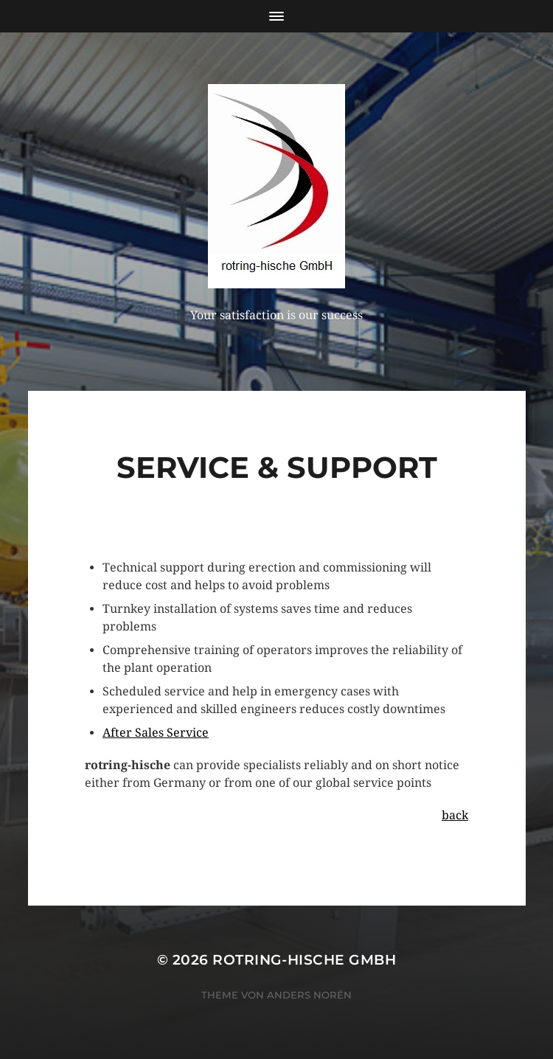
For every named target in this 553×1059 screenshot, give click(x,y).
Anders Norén (309, 995)
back (455, 815)
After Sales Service (155, 733)
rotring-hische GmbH (304, 959)
